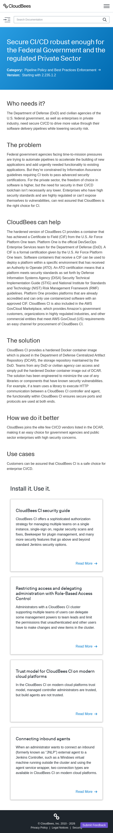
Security (77, 827)
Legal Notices (60, 827)
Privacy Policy (39, 827)
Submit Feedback (94, 825)
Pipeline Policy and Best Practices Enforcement (63, 70)
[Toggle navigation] (107, 6)
